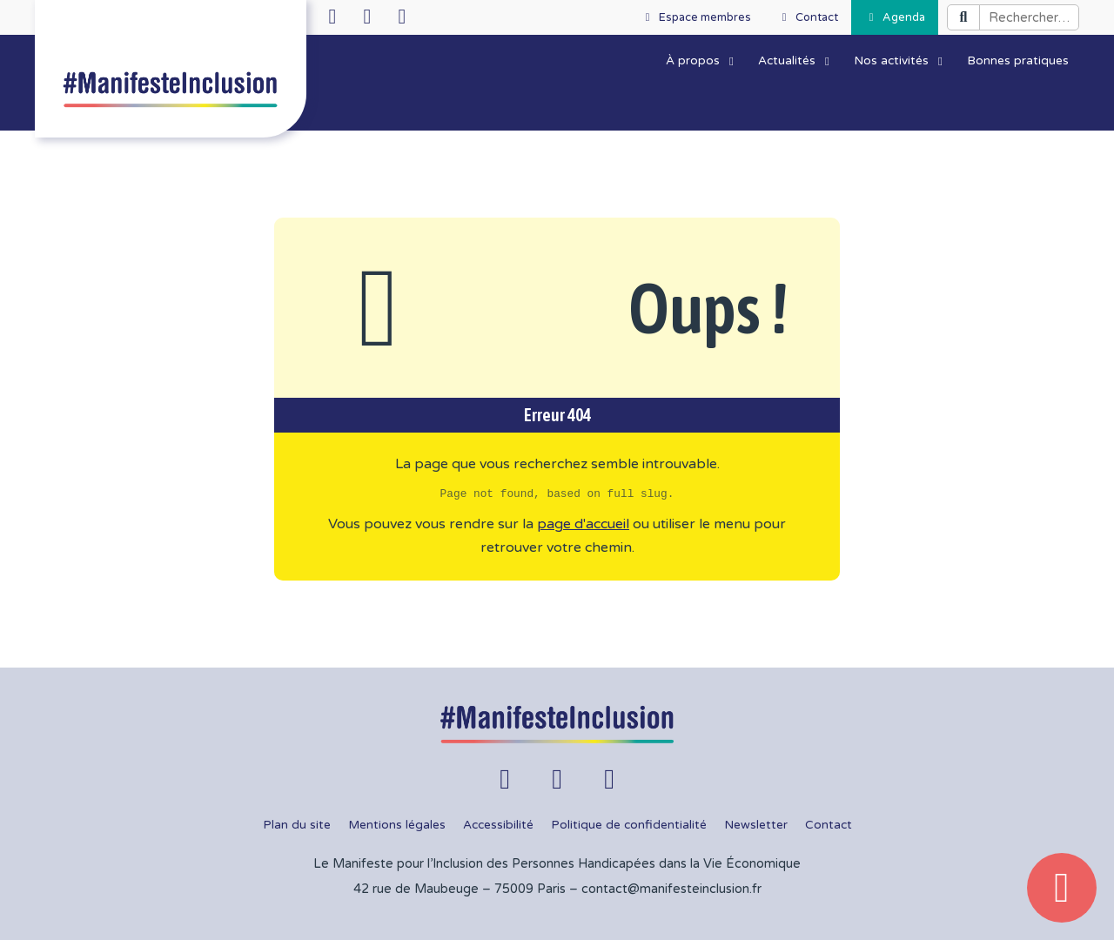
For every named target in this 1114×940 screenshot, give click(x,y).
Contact (828, 825)
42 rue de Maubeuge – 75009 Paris (459, 889)
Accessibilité (498, 825)
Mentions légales (397, 825)
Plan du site (297, 825)
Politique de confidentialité (629, 825)
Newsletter (756, 825)
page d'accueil (583, 524)
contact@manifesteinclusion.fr (671, 889)
